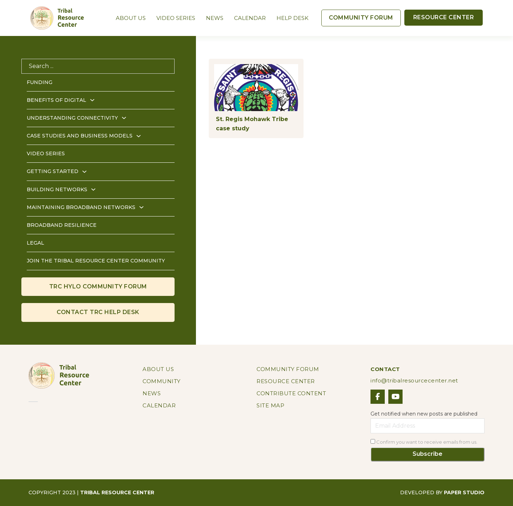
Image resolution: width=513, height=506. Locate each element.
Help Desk (292, 18)
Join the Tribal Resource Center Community (96, 260)
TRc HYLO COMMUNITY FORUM (98, 286)
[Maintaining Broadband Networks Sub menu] (141, 207)
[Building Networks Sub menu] (93, 189)
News (214, 18)
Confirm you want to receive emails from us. (423, 442)
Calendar (250, 18)
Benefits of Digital (56, 100)
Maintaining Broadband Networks (81, 207)
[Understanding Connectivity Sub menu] (123, 118)
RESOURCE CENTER (443, 17)
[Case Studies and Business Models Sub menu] (138, 136)
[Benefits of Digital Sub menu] (92, 100)
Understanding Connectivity (72, 118)
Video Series (175, 18)
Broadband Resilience (62, 225)
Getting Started (52, 171)
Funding (39, 82)
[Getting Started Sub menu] (84, 171)
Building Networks (57, 189)
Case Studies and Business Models (80, 135)
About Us (131, 18)
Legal (35, 243)
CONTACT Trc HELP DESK (98, 312)
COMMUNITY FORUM (361, 17)
